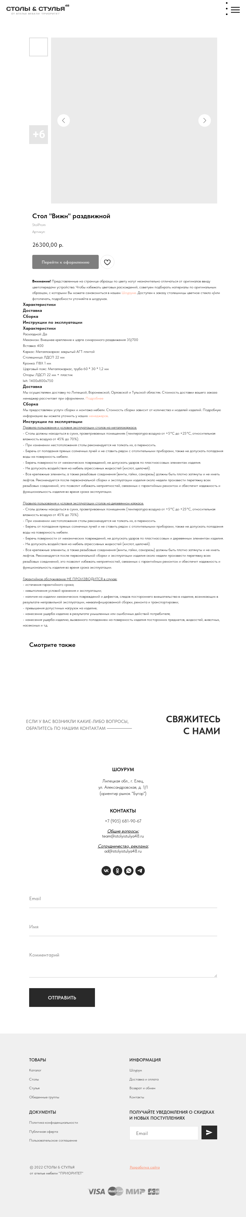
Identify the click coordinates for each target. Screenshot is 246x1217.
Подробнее (94, 398)
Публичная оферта (43, 1131)
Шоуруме (129, 293)
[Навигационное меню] (235, 10)
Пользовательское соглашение (53, 1140)
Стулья (34, 1088)
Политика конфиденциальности (53, 1122)
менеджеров (98, 416)
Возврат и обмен (142, 1088)
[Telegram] (140, 870)
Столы (34, 1079)
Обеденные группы (44, 1097)
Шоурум (135, 1070)
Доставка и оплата (144, 1079)
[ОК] (117, 870)
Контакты (136, 1097)
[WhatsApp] (128, 870)
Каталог (35, 1070)
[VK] (106, 870)
